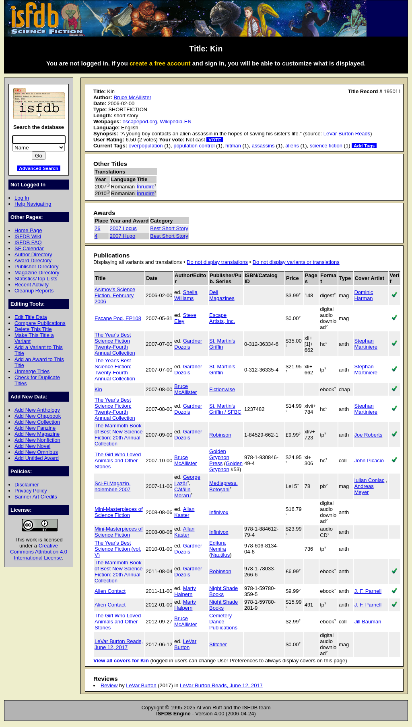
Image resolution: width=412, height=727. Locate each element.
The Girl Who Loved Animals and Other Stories (118, 460)
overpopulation (146, 146)
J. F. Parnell (367, 591)
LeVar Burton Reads (346, 134)
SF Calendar (29, 248)
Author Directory (33, 254)
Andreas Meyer (363, 489)
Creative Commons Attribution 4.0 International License (38, 552)
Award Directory (33, 260)
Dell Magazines (222, 295)
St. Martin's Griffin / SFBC (225, 409)
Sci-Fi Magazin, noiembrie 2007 (112, 486)
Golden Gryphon (226, 466)
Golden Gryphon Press (219, 457)
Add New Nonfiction (37, 440)
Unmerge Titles (31, 371)
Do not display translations (217, 262)
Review (109, 685)
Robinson (220, 435)
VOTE (214, 139)
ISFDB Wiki (27, 236)
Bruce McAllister (132, 97)
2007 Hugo (122, 236)
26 (97, 228)
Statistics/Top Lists (36, 279)
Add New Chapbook (37, 416)
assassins (263, 146)
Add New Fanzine (35, 428)
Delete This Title (33, 329)
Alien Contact (110, 591)
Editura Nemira (217, 546)
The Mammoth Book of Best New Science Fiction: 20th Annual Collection (119, 435)
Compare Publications (40, 323)
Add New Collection (37, 422)
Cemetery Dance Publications (223, 622)
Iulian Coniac (369, 480)
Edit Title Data (30, 317)
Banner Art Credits (35, 497)
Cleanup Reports (34, 291)
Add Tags (364, 145)
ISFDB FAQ (28, 242)
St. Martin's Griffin (222, 344)
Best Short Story (169, 228)
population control (193, 146)
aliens (292, 146)
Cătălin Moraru (182, 492)
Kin (98, 389)
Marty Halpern (185, 591)
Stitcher (218, 644)
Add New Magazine (37, 434)
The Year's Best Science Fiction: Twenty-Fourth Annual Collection (115, 369)
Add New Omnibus (36, 452)
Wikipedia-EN (175, 121)
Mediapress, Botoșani (223, 486)
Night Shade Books (223, 591)
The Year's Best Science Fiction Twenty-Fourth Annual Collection (115, 344)
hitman (233, 146)
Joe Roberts (368, 435)
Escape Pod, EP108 (118, 318)
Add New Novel (32, 446)
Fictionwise (222, 389)
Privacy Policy (30, 491)
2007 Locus (123, 228)
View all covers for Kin (121, 661)
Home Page (28, 230)
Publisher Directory (36, 266)
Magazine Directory (37, 273)
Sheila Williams (186, 295)
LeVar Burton (185, 644)
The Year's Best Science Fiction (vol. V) (118, 549)
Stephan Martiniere (365, 344)
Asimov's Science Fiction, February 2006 (115, 295)
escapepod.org (139, 121)
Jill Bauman (367, 622)
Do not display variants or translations (296, 262)
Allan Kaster (184, 512)
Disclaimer (26, 485)
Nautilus (220, 555)
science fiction (326, 146)
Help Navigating (32, 204)
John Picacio (368, 460)
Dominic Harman (363, 295)
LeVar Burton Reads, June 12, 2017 (119, 644)
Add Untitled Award (36, 458)
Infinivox (219, 512)
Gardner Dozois (188, 344)
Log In (21, 198)
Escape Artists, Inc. (222, 318)
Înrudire (145, 187)
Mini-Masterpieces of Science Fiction (119, 512)
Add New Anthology (37, 410)
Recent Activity (31, 285)
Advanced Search (38, 168)
